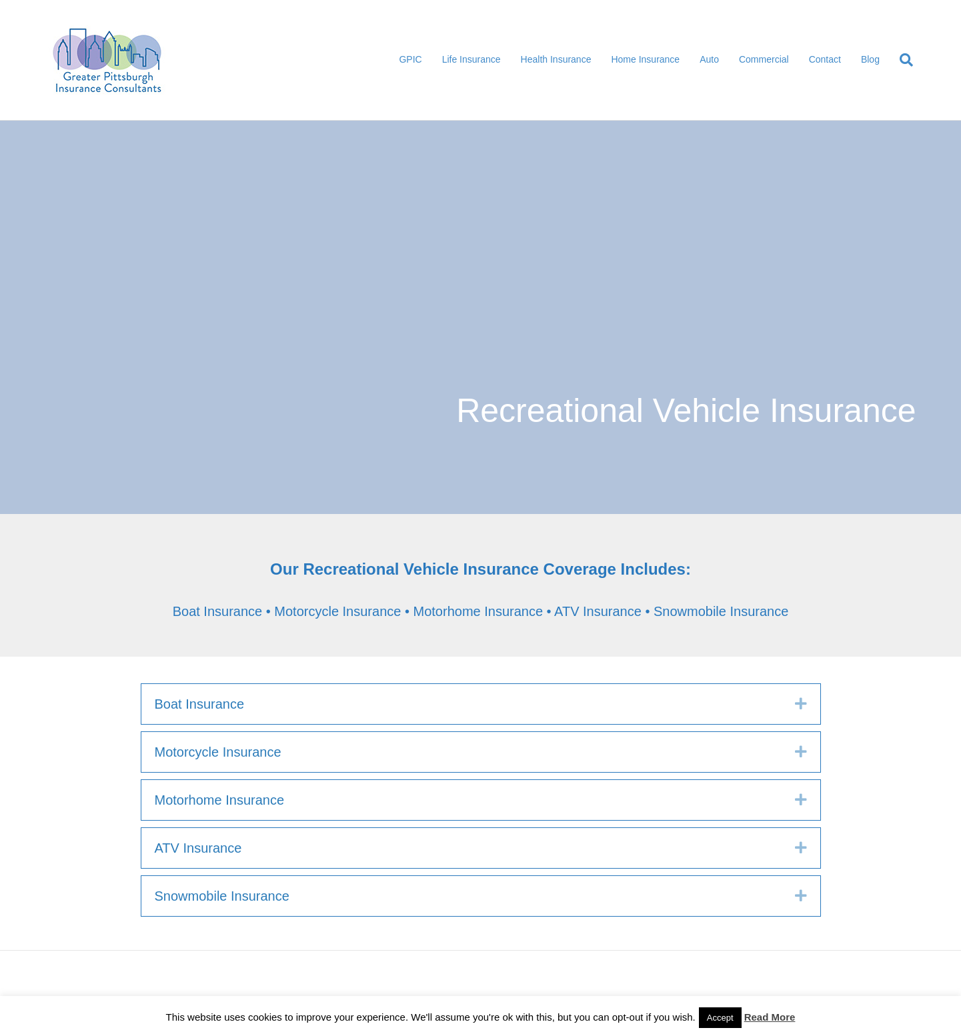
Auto (709, 59)
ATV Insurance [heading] (198, 848)
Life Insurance (471, 59)
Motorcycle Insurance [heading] (218, 752)
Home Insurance (645, 59)
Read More (770, 1017)
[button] (801, 703)
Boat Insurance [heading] (200, 704)
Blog (870, 59)
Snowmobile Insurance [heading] (222, 896)
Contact (825, 59)
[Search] (901, 60)
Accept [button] (720, 1018)
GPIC (410, 59)
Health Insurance (556, 59)
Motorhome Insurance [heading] (220, 800)
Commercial (764, 59)
